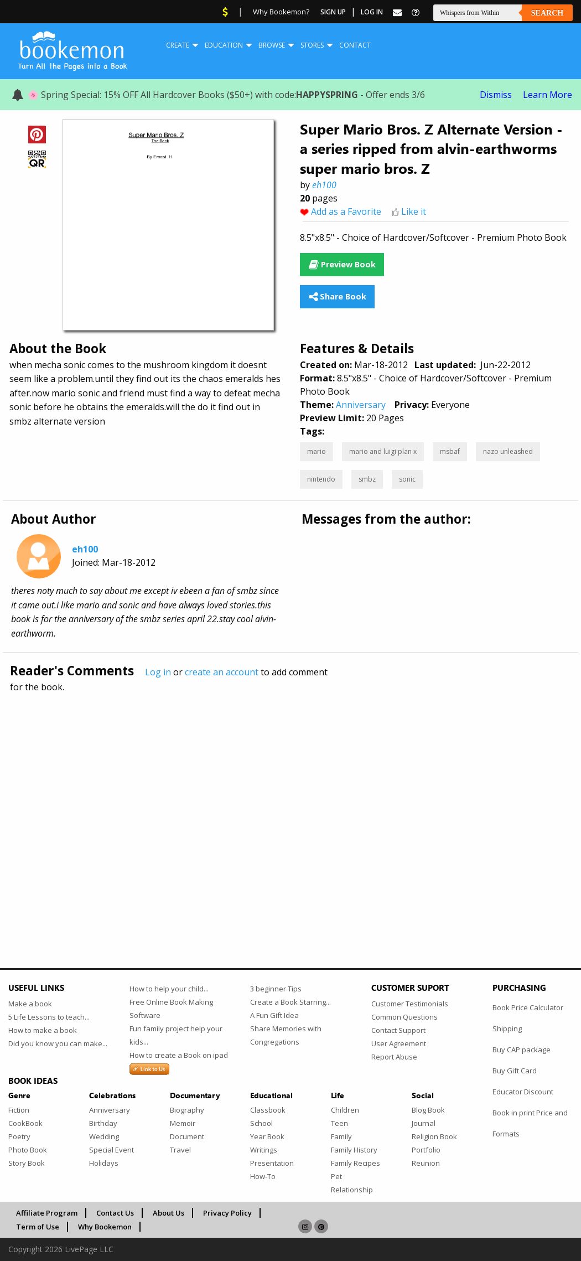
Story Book (26, 1163)
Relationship (352, 1190)
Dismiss (496, 95)
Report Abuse (394, 1057)
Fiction (18, 1110)
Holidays (103, 1163)
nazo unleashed (508, 451)
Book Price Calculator (527, 1007)
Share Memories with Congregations (285, 1035)
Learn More (547, 95)
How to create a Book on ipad (178, 1055)
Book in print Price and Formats (530, 1123)
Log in (158, 672)
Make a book (30, 1004)
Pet (336, 1176)
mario (316, 451)
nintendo (321, 479)
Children (345, 1110)
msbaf (450, 451)
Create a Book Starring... (290, 1002)
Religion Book (434, 1136)
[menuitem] (177, 45)
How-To (263, 1176)
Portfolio (426, 1150)
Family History (354, 1150)
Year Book (267, 1136)
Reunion (426, 1163)
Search (547, 13)
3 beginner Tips (276, 989)
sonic (407, 479)
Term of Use (37, 1227)
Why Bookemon (105, 1227)
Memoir (182, 1123)
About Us (168, 1213)
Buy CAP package (521, 1050)
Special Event (111, 1150)
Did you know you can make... (57, 1043)
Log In (372, 12)
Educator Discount (522, 1092)
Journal (423, 1123)
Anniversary (361, 405)
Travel (180, 1150)
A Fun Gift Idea (274, 1015)
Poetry (19, 1136)
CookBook (25, 1123)
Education (224, 45)
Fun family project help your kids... (175, 1035)
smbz (367, 479)
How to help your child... (169, 989)
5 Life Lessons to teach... (49, 1017)
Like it (413, 211)
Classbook (268, 1110)
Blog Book (428, 1110)
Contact (355, 45)
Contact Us (115, 1213)
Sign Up (333, 12)
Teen (339, 1123)
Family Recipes (355, 1163)
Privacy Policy (227, 1213)
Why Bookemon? (281, 12)
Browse (271, 45)
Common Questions (404, 1017)
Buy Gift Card (514, 1071)
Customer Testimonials (409, 1004)
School (261, 1123)
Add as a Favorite (346, 211)
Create (177, 45)
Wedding (104, 1136)
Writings (263, 1150)
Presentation (272, 1163)
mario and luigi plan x (383, 451)
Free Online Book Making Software (171, 1008)
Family (341, 1136)
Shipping (507, 1028)
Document (187, 1136)
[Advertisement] (290, 806)
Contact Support (398, 1030)
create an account (221, 672)
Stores (312, 45)
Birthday (103, 1123)
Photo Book (27, 1150)
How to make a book (42, 1030)
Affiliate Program (46, 1213)
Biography (187, 1110)
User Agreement (398, 1043)
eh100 (324, 185)
